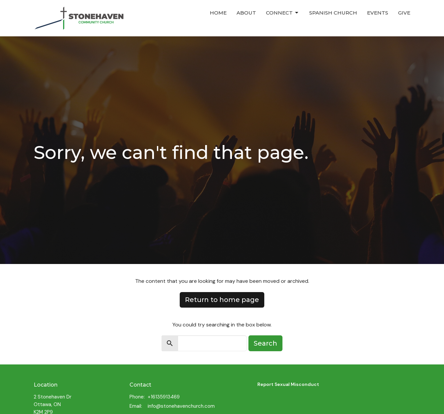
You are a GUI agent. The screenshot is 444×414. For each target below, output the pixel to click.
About (246, 13)
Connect (282, 13)
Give (404, 13)
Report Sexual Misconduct (288, 384)
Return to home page (222, 300)
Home (218, 13)
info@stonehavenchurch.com (181, 406)
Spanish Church (333, 13)
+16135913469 (164, 397)
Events (377, 13)
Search (265, 343)
